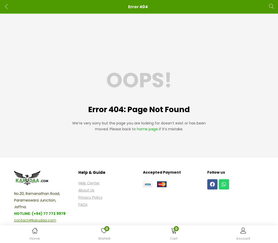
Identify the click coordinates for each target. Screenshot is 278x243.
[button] (174, 235)
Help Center (89, 183)
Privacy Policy (90, 197)
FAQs (82, 204)
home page (147, 129)
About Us (86, 190)
